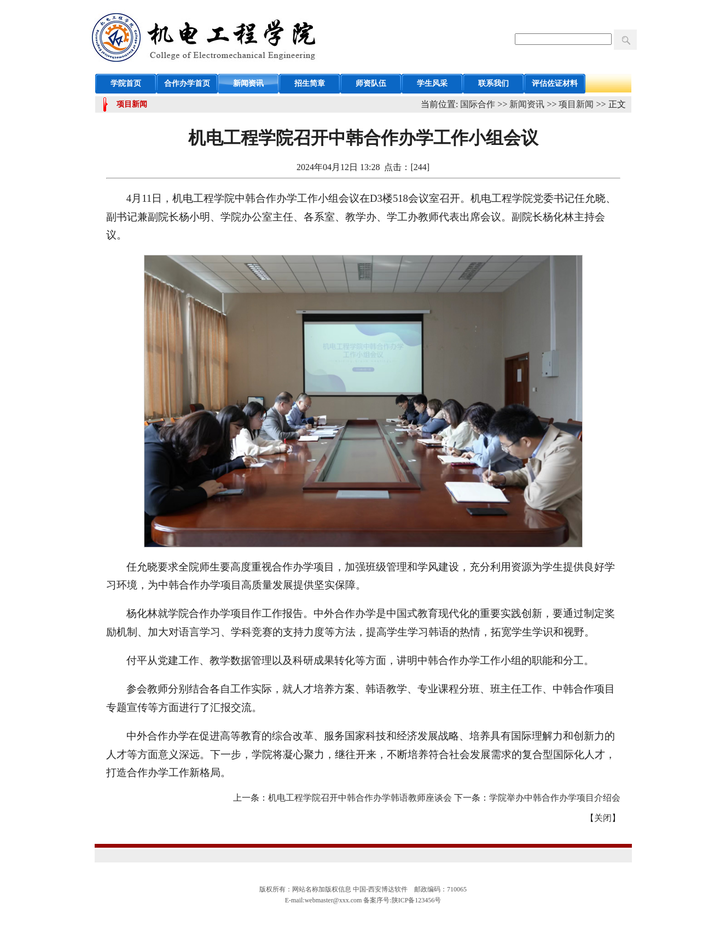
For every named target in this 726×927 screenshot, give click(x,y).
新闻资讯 (248, 83)
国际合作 (477, 104)
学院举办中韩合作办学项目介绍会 (554, 797)
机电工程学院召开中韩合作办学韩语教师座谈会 (360, 797)
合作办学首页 (187, 83)
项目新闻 (576, 104)
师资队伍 (371, 83)
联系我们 (493, 83)
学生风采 (432, 83)
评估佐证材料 (555, 83)
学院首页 (126, 83)
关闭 (603, 818)
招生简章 (309, 83)
